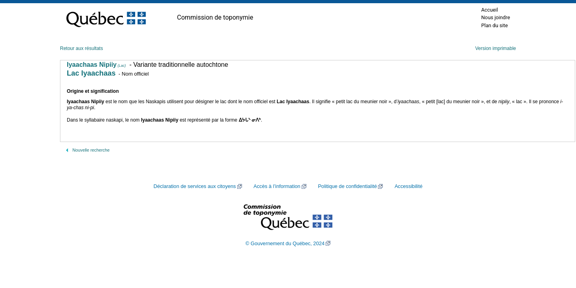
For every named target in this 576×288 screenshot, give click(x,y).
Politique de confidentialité (347, 186)
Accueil (489, 10)
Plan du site (494, 25)
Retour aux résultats (81, 48)
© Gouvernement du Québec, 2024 (285, 243)
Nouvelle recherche (91, 150)
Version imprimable (495, 48)
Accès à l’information (277, 186)
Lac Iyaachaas (91, 73)
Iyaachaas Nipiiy (96, 64)
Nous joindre (495, 17)
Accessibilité (408, 186)
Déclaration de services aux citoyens (195, 186)
